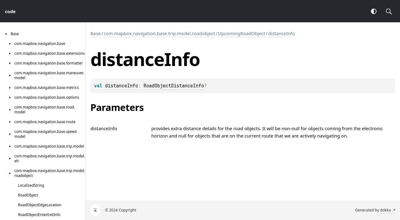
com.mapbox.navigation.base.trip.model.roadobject (159, 33)
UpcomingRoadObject (241, 33)
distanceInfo (281, 33)
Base (95, 33)
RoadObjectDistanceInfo (174, 86)
